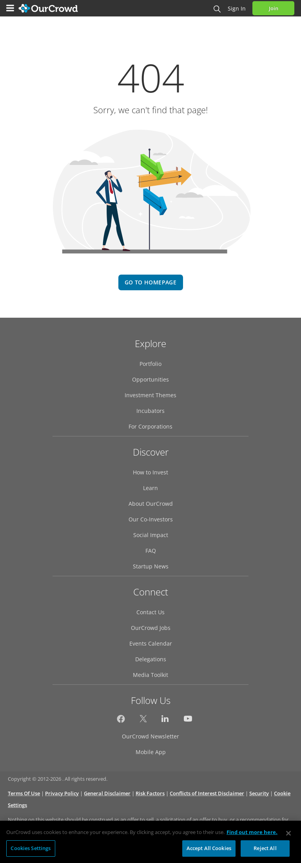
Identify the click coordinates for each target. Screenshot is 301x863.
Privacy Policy (62, 793)
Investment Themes (150, 395)
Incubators (150, 410)
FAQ (150, 550)
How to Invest (150, 472)
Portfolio (150, 363)
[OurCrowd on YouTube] (188, 721)
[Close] (288, 835)
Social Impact (150, 535)
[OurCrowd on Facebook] (121, 721)
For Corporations (150, 426)
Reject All (265, 850)
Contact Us (150, 612)
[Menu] (10, 8)
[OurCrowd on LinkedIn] (165, 721)
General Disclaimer (107, 793)
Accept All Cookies (209, 850)
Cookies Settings (31, 850)
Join (273, 8)
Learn (150, 488)
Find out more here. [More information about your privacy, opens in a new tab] (252, 834)
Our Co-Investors (151, 519)
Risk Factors (150, 793)
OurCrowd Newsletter (150, 736)
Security (259, 793)
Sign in (237, 8)
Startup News (151, 566)
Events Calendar (150, 643)
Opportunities (150, 379)
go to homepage (150, 282)
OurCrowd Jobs (150, 627)
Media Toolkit (150, 674)
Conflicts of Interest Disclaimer (207, 793)
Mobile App (151, 752)
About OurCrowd (151, 503)
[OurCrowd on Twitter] (143, 721)
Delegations (150, 659)
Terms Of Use (24, 793)
